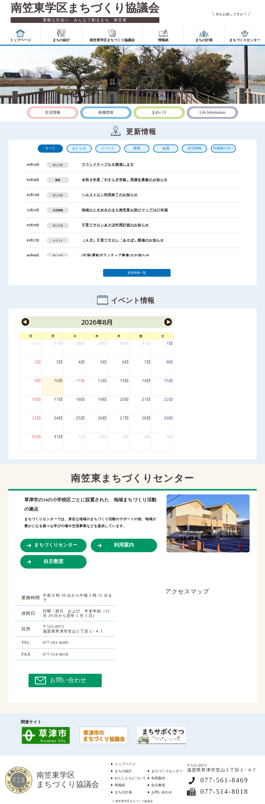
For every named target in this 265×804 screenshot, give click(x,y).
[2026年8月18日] (80, 399)
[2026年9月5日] (170, 437)
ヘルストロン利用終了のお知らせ (110, 195)
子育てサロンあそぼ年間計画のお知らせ (115, 225)
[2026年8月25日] (80, 418)
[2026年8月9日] (38, 381)
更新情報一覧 (137, 272)
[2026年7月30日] (124, 343)
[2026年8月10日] (58, 381)
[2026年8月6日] (125, 362)
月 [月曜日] (52, 336)
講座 (57, 180)
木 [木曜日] (118, 336)
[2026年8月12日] (102, 381)
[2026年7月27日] (58, 343)
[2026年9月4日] (147, 437)
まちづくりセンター (55, 544)
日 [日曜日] (30, 336)
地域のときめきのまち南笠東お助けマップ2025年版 (125, 210)
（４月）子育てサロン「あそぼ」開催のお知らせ (123, 240)
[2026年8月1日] (170, 343)
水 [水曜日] (96, 336)
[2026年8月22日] (168, 399)
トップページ (125, 764)
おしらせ (58, 164)
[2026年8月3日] (60, 362)
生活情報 (58, 210)
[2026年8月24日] (58, 418)
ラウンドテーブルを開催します (108, 164)
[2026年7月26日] (36, 343)
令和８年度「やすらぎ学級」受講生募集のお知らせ (124, 180)
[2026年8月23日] (36, 418)
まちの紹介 (123, 771)
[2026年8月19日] (102, 399)
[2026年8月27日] (124, 418)
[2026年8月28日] (146, 418)
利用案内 (124, 545)
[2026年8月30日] (36, 437)
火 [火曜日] (74, 336)
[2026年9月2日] (103, 437)
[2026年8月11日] (80, 381)
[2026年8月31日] (58, 437)
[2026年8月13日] (124, 381)
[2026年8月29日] (168, 418)
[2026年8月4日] (81, 362)
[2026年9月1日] (81, 437)
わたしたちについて (130, 778)
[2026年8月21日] (146, 399)
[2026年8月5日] (103, 362)
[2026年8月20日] (124, 399)
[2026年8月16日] (36, 399)
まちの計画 (123, 792)
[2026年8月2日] (38, 362)
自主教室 (53, 561)
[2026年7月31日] (146, 343)
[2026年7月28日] (80, 343)
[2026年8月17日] (58, 399)
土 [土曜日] (162, 336)
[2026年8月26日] (102, 418)
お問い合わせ (68, 680)
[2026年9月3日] (125, 437)
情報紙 (120, 785)
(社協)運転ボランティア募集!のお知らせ (115, 255)
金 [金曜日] (140, 336)
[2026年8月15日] (168, 381)
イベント (58, 240)
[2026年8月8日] (170, 362)
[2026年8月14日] (146, 381)
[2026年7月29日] (102, 343)
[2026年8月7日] (147, 362)
